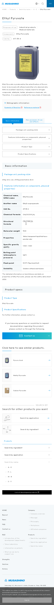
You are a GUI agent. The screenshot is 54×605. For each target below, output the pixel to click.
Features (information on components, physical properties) (27, 138)
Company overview (38, 514)
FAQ (3, 524)
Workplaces (35, 525)
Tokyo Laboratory (11, 544)
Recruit (5, 515)
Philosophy (35, 521)
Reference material (31, 107)
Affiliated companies (39, 529)
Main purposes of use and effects (34, 121)
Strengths (6, 559)
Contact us (29, 336)
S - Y (10, 481)
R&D (3, 535)
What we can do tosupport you (12, 553)
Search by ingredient (39, 538)
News (4, 519)
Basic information (12, 121)
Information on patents (14, 548)
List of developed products (26, 492)
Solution (5, 564)
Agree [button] (27, 600)
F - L (9, 472)
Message (34, 518)
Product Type (27, 147)
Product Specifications (27, 154)
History (5, 569)
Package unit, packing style (27, 130)
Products (13, 9)
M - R (10, 477)
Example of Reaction (13, 107)
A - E (35, 9)
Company (31, 510)
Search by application (39, 542)
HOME (4, 9)
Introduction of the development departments (15, 539)
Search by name (24, 9)
